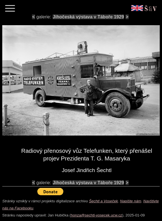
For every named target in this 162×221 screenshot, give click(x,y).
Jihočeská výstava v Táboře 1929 (88, 16)
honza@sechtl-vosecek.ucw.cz (96, 215)
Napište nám (130, 201)
